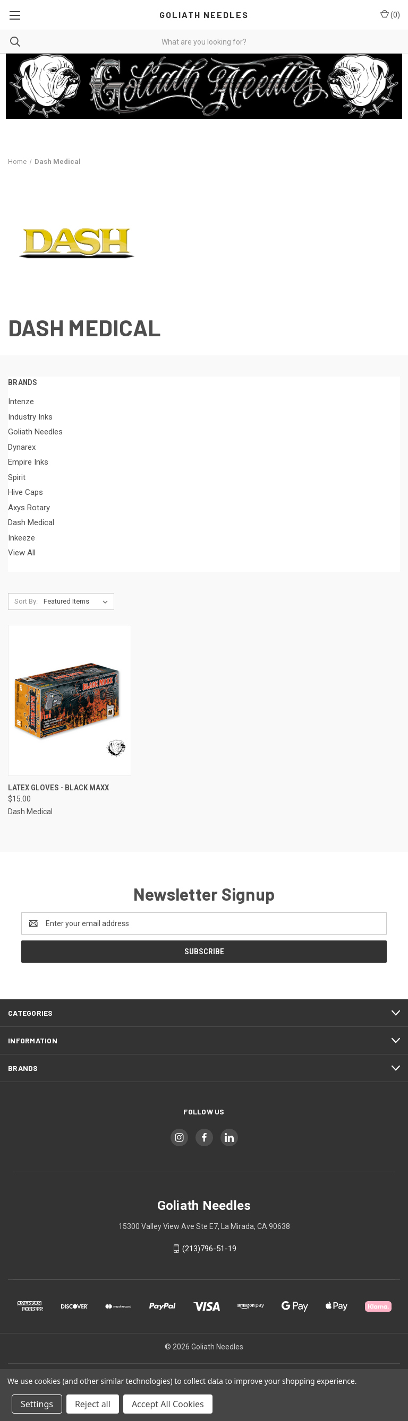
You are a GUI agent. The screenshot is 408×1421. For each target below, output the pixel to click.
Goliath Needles (35, 432)
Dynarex (22, 447)
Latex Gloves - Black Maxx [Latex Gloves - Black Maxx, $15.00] (58, 787)
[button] (204, 86)
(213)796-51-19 (209, 1248)
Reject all (92, 1404)
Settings (37, 1404)
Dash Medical (31, 522)
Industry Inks (30, 417)
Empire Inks (28, 462)
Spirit (17, 477)
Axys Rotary (29, 507)
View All (22, 552)
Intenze (21, 401)
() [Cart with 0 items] (390, 14)
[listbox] (78, 601)
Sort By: (26, 601)
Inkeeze (21, 538)
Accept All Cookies (168, 1404)
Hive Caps (25, 492)
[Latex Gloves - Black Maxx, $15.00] (69, 700)
